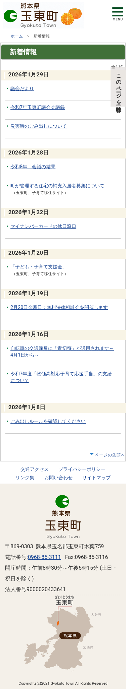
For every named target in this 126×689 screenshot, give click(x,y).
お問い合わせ (58, 478)
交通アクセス (34, 469)
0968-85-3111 (44, 557)
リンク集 (24, 478)
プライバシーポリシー (82, 469)
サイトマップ (96, 478)
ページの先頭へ (110, 455)
